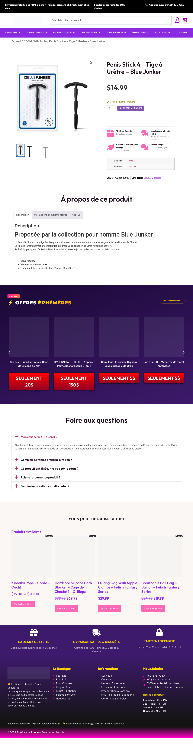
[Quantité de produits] (111, 108)
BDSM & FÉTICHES (163, 32)
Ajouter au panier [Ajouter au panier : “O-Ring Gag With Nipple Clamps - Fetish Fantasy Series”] (109, 608)
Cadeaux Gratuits (33, 642)
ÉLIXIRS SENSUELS (140, 32)
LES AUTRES (183, 32)
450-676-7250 (176, 4)
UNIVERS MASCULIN (64, 32)
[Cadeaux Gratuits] (34, 632)
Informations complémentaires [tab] (50, 214)
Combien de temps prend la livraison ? (46, 460)
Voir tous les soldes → (172, 300)
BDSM (27, 41)
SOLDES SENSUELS (37, 32)
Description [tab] (22, 214)
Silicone (132, 166)
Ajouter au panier (131, 108)
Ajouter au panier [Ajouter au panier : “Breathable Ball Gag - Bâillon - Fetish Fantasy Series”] (153, 608)
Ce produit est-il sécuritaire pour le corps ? (49, 468)
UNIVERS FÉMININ (91, 32)
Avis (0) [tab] (76, 214)
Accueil (16, 41)
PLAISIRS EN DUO (116, 32)
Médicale (40, 41)
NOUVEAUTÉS (12, 32)
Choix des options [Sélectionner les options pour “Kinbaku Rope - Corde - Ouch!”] (23, 604)
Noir (131, 161)
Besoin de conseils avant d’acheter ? (45, 486)
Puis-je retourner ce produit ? (40, 477)
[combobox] (110, 20)
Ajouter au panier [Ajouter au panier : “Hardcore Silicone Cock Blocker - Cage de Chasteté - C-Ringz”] (66, 608)
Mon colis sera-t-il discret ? (39, 437)
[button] (91, 62)
